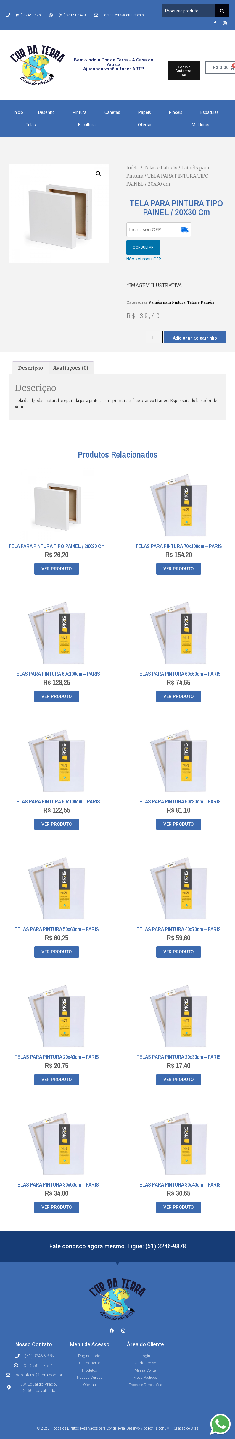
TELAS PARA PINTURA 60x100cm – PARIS (56, 656)
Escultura (88, 125)
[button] (98, 173)
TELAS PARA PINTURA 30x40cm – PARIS (178, 1167)
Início (18, 112)
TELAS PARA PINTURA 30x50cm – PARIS (57, 1167)
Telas (32, 125)
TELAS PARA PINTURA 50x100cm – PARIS (56, 783)
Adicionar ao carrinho (195, 320)
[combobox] (188, 10)
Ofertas (145, 124)
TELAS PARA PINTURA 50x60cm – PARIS (57, 911)
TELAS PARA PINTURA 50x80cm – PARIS (178, 783)
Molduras (200, 124)
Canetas (113, 112)
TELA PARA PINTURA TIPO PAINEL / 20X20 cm (56, 528)
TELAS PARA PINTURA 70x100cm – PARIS (178, 528)
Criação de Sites (186, 1411)
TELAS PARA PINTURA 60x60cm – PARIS (178, 656)
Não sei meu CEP (143, 241)
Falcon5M (162, 1411)
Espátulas (211, 112)
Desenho (48, 112)
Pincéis (177, 112)
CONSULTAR (209, 229)
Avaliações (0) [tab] (70, 350)
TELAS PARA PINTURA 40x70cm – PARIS (178, 911)
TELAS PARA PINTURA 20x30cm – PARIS (178, 1039)
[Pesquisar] (222, 10)
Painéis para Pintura (167, 284)
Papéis (146, 112)
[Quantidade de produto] (154, 319)
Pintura (81, 112)
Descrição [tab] (30, 350)
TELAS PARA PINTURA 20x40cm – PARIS (57, 1039)
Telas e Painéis (160, 168)
